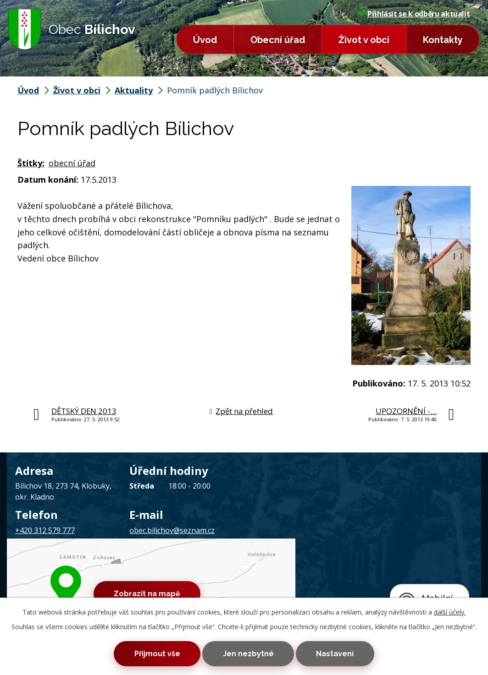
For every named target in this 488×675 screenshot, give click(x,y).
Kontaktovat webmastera (129, 570)
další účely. (450, 610)
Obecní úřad (277, 39)
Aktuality (134, 90)
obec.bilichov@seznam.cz (172, 530)
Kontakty (443, 39)
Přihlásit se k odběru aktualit (414, 14)
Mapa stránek (197, 570)
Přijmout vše (151, 652)
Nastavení (341, 652)
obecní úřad (72, 163)
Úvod (205, 39)
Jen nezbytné (248, 652)
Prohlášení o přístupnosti (261, 570)
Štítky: (30, 163)
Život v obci (363, 39)
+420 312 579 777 (45, 530)
